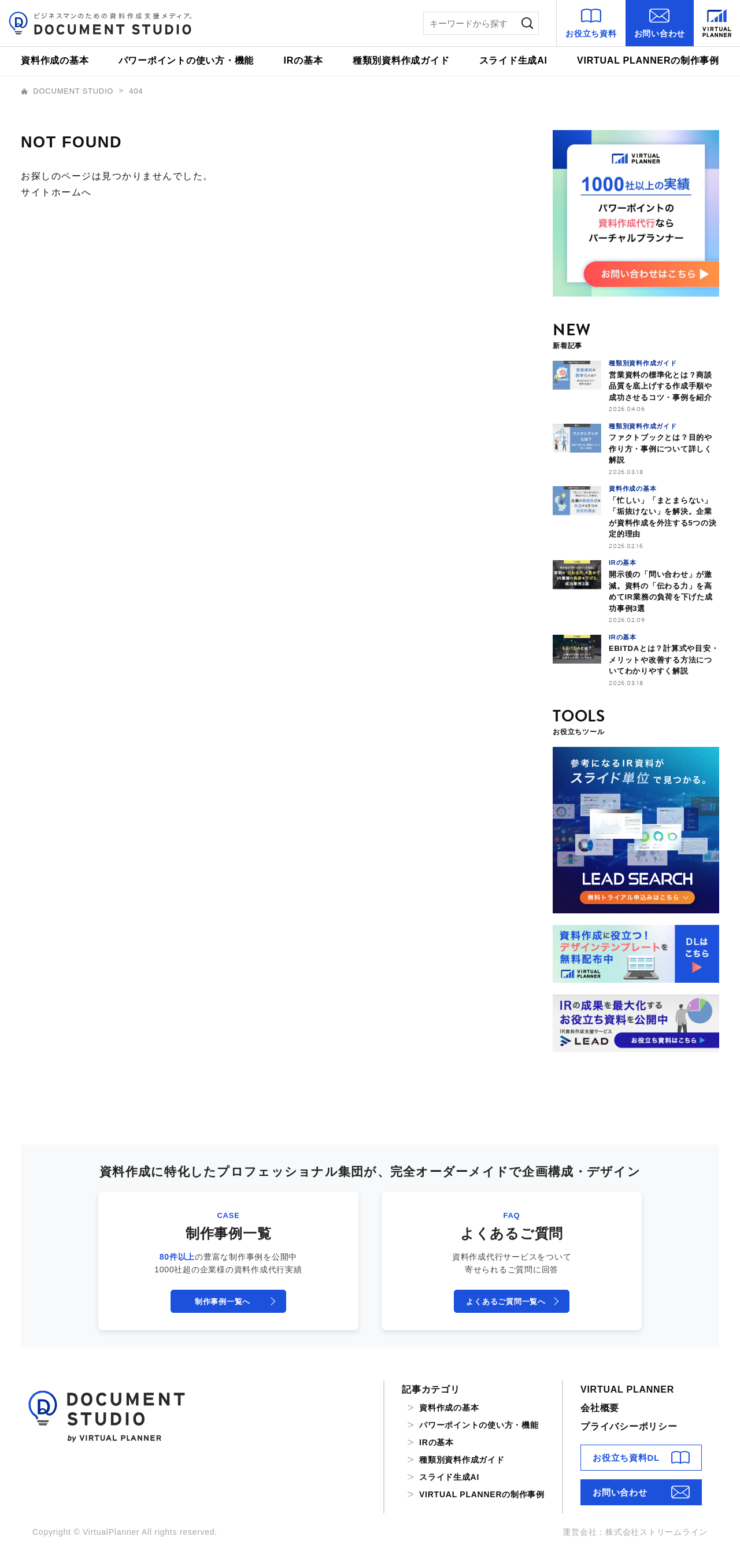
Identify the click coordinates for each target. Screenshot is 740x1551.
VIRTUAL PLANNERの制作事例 (648, 60)
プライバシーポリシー (629, 1426)
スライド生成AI (513, 60)
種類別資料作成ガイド (401, 60)
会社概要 (599, 1408)
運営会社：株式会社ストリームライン (635, 1532)
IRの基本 (303, 60)
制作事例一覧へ (222, 1301)
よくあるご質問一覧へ (506, 1301)
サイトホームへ (56, 192)
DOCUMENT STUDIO (68, 91)
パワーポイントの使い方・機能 (186, 60)
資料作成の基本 (54, 60)
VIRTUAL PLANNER (627, 1389)
